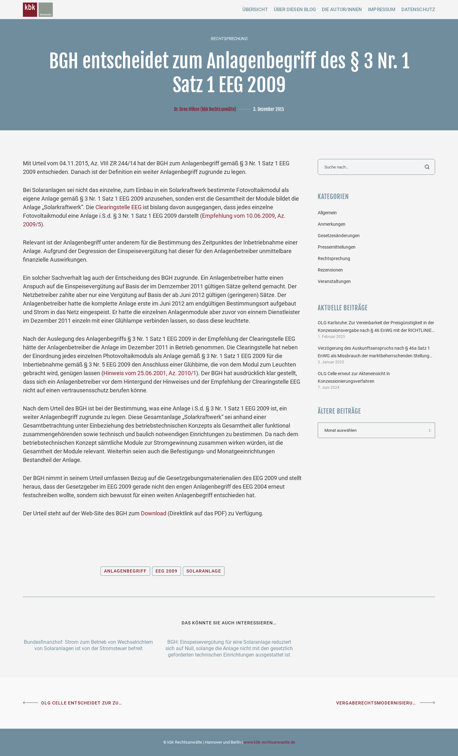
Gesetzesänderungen (339, 235)
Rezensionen (330, 269)
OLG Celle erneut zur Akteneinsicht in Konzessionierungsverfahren (354, 377)
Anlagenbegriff (125, 571)
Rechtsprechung (229, 38)
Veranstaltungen (334, 281)
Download (153, 513)
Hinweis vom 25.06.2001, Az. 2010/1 (149, 373)
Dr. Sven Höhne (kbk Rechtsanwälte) (205, 109)
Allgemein (327, 212)
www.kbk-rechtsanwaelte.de (269, 742)
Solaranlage (203, 571)
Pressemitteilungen (337, 247)
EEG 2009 (166, 571)
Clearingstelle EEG (118, 207)
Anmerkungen (331, 224)
